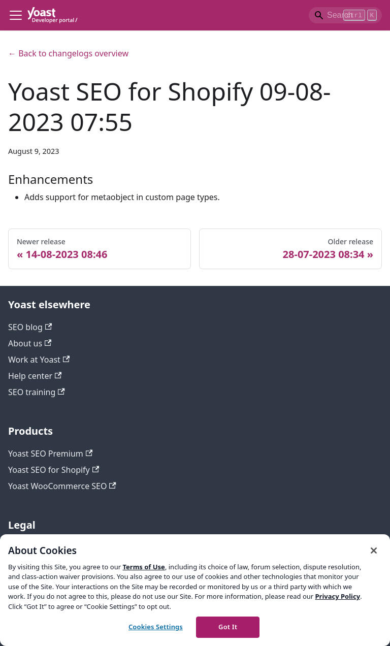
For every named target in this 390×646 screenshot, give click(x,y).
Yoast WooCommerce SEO (62, 486)
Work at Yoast (39, 359)
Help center (34, 375)
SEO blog (30, 327)
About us (29, 343)
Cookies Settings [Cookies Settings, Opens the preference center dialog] (155, 626)
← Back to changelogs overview (68, 53)
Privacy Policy (338, 596)
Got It (227, 626)
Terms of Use (143, 566)
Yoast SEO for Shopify (53, 469)
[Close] (374, 550)
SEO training (36, 392)
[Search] (345, 15)
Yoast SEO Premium (50, 453)
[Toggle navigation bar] (15, 15)
